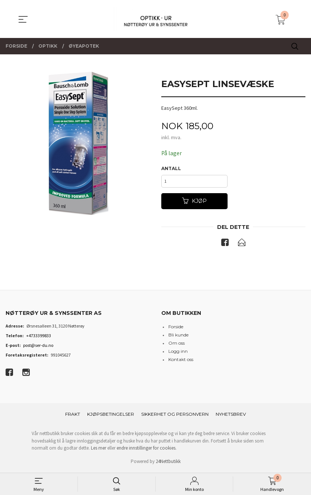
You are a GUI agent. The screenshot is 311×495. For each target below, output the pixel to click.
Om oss (176, 345)
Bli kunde (178, 336)
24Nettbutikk (168, 463)
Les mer (98, 450)
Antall (171, 169)
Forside (175, 328)
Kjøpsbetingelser (110, 416)
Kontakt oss (180, 361)
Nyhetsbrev (231, 416)
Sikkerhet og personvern (175, 416)
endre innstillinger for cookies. (147, 450)
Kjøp (194, 202)
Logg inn (178, 353)
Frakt (72, 416)
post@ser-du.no (38, 347)
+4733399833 (38, 337)
